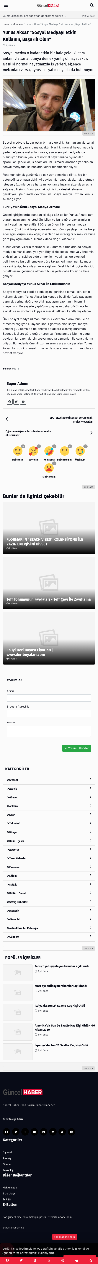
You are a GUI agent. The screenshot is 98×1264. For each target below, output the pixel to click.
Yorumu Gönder (77, 748)
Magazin (49, 910)
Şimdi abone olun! (64, 1237)
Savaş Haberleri (49, 902)
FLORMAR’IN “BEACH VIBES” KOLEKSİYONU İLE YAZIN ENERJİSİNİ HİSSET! (44, 541)
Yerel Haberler (49, 858)
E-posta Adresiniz (18, 706)
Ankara (49, 806)
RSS (7, 1199)
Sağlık (49, 884)
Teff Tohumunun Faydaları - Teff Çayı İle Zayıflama (48, 599)
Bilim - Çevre (49, 841)
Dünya (49, 832)
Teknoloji (49, 823)
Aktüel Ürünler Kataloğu (49, 928)
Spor (49, 815)
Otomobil (49, 919)
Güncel (49, 797)
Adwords (49, 849)
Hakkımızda (10, 1187)
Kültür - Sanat (49, 893)
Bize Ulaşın (9, 1193)
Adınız (10, 691)
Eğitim (49, 876)
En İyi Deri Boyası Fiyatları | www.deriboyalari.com (30, 652)
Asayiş (49, 788)
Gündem (49, 936)
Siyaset (49, 780)
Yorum (11, 722)
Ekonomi (49, 867)
